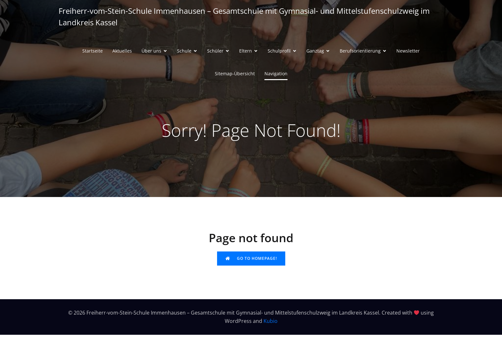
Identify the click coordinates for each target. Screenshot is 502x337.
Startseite (92, 52)
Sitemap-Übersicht (235, 75)
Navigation (275, 75)
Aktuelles (122, 52)
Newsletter (408, 52)
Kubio (270, 323)
